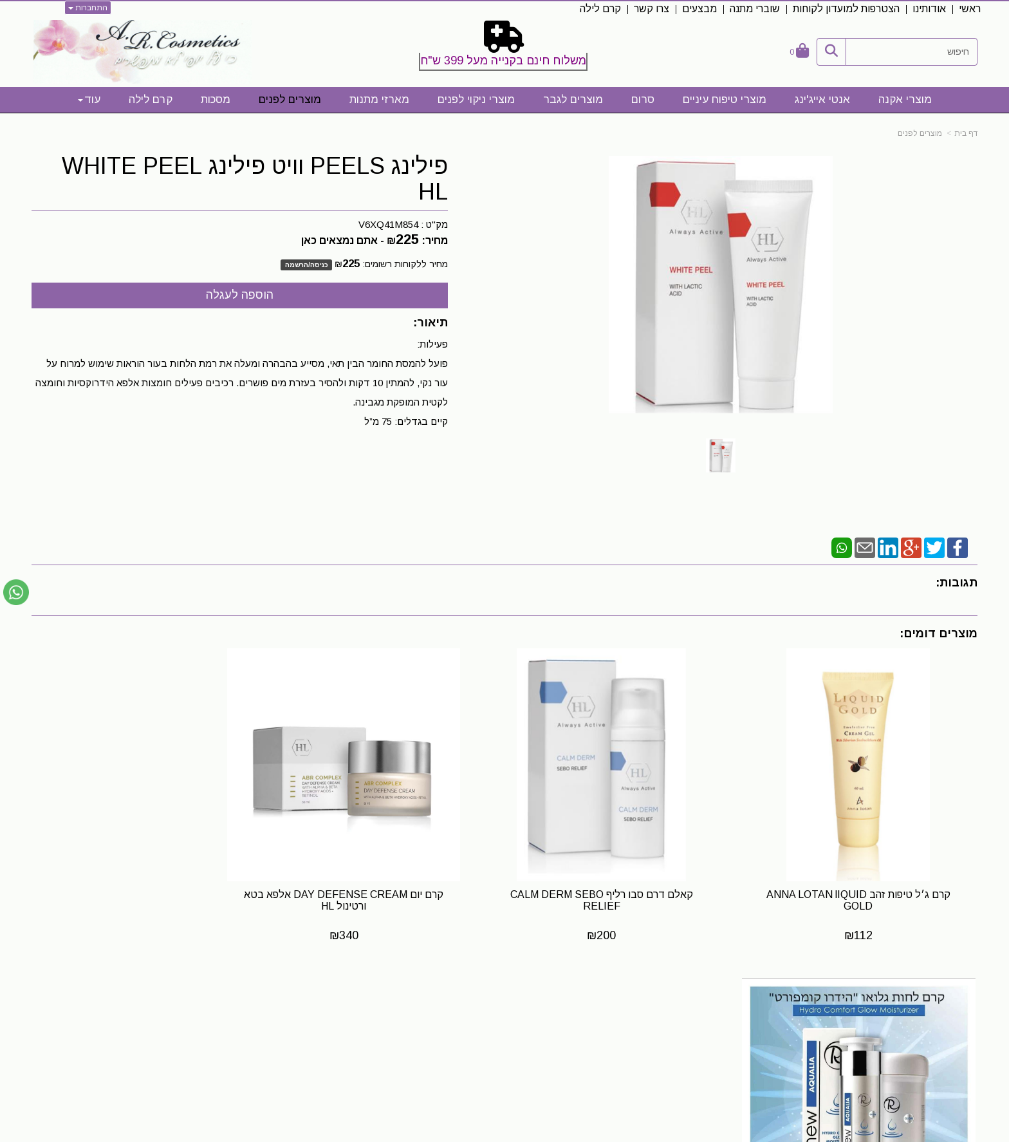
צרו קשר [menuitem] (651, 8)
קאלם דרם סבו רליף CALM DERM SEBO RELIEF (625, 884)
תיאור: (430, 322)
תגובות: (956, 582)
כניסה (319, 264)
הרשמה (296, 264)
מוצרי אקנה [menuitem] (905, 99)
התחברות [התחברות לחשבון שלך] (87, 7)
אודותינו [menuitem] (929, 8)
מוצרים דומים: (938, 633)
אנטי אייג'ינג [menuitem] (822, 99)
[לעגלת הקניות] (799, 52)
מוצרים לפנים (920, 133)
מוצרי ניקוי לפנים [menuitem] (476, 99)
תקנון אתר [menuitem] (956, 1035)
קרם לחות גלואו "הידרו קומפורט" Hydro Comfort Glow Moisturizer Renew (143, 884)
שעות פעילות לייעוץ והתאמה (240, 993)
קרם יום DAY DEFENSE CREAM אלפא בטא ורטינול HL (383, 884)
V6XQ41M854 (388, 224)
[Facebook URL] (645, 1016)
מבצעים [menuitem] (699, 8)
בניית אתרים (448, 1133)
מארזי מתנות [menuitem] (379, 99)
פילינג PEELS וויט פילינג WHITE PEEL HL (255, 178)
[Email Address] (604, 1016)
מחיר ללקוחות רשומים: (391, 264)
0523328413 (278, 1027)
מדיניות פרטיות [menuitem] (946, 1076)
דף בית (965, 133)
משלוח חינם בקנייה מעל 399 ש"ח (503, 60)
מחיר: (417, 240)
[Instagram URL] (624, 1016)
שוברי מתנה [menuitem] (755, 8)
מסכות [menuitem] (215, 99)
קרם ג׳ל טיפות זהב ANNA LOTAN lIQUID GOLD (867, 884)
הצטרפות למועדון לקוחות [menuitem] (846, 8)
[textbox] (504, 48)
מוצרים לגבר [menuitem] (573, 99)
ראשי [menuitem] (970, 8)
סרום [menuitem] (642, 99)
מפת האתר (941, 993)
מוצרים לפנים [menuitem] (290, 99)
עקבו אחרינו (616, 993)
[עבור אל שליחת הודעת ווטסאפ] (16, 592)
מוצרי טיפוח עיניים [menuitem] (724, 99)
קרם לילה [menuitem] (600, 8)
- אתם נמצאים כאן (342, 240)
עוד (89, 99)
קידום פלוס (485, 1133)
